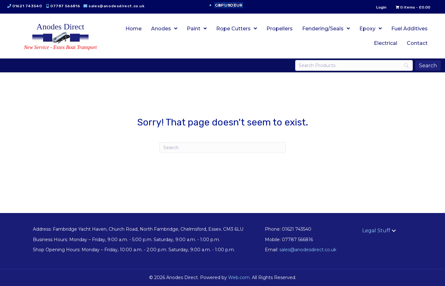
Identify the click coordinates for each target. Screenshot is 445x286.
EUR (238, 5)
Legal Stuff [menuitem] (376, 231)
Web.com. (239, 277)
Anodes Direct (60, 26)
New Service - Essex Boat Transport (60, 47)
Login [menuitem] (379, 7)
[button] (393, 231)
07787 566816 (67, 6)
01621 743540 (29, 6)
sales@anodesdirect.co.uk (119, 6)
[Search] (353, 65)
